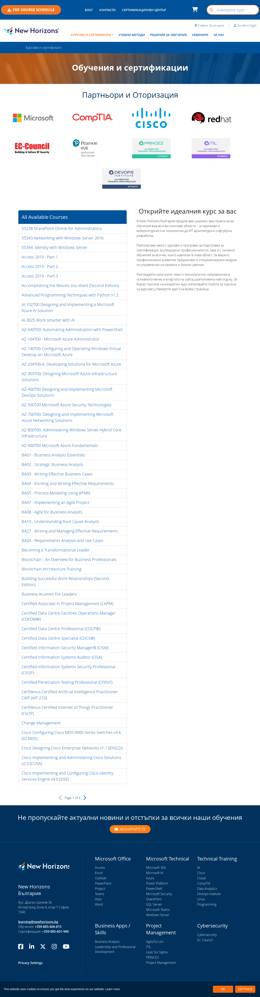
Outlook (100, 878)
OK (223, 989)
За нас (219, 35)
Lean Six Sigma (156, 952)
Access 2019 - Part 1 (40, 257)
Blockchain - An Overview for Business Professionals (69, 559)
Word (99, 904)
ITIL (148, 947)
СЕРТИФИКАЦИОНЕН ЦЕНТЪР (144, 10)
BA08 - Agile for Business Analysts (52, 512)
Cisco (201, 873)
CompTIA (203, 883)
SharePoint (154, 899)
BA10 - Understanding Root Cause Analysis (60, 521)
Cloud (201, 878)
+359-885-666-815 (48, 926)
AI (198, 867)
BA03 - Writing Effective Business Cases (57, 474)
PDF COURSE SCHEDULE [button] (31, 9)
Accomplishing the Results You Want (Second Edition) (70, 285)
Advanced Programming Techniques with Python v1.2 (70, 295)
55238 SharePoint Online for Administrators (62, 228)
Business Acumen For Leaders (49, 594)
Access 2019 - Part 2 (40, 266)
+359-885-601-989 (55, 931)
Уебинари (200, 35)
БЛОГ (89, 10)
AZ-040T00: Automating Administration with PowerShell (72, 329)
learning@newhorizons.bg (38, 922)
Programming (206, 904)
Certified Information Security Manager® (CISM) (65, 647)
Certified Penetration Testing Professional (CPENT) (67, 682)
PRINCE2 (152, 957)
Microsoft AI (154, 873)
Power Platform (157, 883)
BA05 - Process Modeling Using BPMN (56, 493)
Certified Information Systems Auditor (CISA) (62, 657)
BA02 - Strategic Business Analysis (52, 464)
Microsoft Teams (157, 909)
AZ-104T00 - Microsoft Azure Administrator (60, 339)
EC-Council (205, 940)
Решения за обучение (168, 35)
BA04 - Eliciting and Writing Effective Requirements (68, 483)
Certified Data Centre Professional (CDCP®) (61, 628)
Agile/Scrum (154, 941)
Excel (99, 873)
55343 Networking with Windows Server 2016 (62, 238)
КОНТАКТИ (107, 10)
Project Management (161, 962)
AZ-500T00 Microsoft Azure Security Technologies (66, 404)
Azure (150, 878)
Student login (245, 25)
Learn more (112, 989)
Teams (99, 894)
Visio (98, 899)
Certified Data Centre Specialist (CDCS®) (58, 638)
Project (100, 888)
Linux (201, 899)
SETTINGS (245, 989)
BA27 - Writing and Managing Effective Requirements (70, 531)
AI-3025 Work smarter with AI (48, 320)
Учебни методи (132, 35)
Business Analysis (107, 941)
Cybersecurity (207, 934)
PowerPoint (103, 883)
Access (100, 867)
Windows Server (157, 915)
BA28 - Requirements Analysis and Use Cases (62, 540)
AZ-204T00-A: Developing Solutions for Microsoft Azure (71, 364)
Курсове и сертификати (91, 35)
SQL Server (154, 904)
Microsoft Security (159, 894)
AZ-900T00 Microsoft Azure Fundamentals (60, 445)
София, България (209, 25)
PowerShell (154, 888)
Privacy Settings (30, 963)
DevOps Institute (209, 894)
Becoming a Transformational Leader (55, 550)
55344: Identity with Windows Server (54, 247)
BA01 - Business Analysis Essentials (53, 455)
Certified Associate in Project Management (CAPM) (67, 603)
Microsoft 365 (156, 867)
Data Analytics (207, 888)
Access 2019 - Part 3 (40, 276)
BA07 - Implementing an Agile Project (55, 502)
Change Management (41, 723)
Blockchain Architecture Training (51, 569)
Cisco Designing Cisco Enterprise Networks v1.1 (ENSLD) (72, 748)
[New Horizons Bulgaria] (32, 30)
